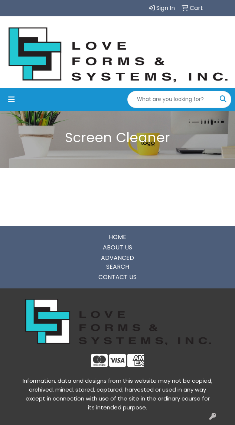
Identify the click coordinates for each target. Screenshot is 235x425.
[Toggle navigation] (11, 99)
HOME (117, 237)
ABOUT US (117, 247)
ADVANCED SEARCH (117, 262)
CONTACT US (117, 277)
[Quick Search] (171, 99)
